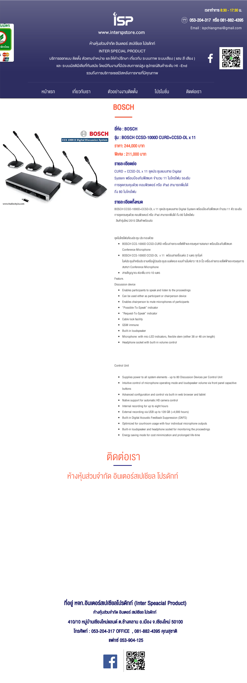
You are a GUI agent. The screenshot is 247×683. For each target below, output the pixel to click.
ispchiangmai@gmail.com (222, 28)
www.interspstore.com (121, 32)
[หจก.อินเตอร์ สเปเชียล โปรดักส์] (210, 58)
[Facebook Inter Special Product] (110, 661)
